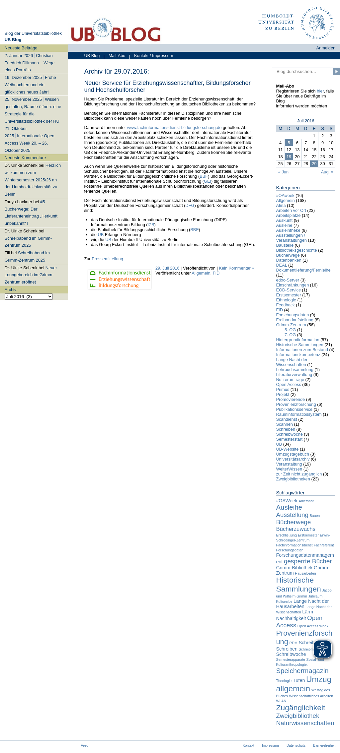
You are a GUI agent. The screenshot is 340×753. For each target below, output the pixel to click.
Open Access (288, 384)
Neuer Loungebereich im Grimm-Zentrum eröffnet (31, 275)
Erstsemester (288, 294)
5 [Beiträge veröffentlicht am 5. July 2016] (289, 142)
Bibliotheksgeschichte (296, 250)
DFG (190, 205)
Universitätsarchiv (292, 459)
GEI (207, 181)
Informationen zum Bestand (302, 349)
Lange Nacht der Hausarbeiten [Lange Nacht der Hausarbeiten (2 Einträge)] (302, 603)
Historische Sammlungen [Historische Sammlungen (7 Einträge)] (298, 584)
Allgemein (201, 273)
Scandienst (286, 419)
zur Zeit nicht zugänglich (299, 473)
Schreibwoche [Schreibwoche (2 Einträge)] (291, 654)
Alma (281, 205)
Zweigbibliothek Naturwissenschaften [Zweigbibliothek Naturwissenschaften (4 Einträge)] (305, 719)
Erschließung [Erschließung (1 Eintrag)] (286, 535)
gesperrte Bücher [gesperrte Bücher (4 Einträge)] (308, 561)
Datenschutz (296, 745)
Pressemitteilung (107, 258)
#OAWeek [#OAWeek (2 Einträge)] (287, 500)
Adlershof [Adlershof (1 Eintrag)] (306, 501)
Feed (84, 745)
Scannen (284, 424)
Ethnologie (286, 299)
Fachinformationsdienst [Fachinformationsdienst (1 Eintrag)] (294, 545)
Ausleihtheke (288, 230)
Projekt (282, 394)
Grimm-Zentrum (291, 324)
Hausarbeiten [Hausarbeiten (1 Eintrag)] (305, 573)
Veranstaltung (289, 464)
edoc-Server (287, 280)
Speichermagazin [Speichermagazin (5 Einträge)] (302, 670)
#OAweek (285, 195)
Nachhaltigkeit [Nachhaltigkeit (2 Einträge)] (291, 618)
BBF (204, 176)
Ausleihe (284, 225)
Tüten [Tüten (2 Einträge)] (299, 680)
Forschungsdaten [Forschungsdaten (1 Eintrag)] (289, 550)
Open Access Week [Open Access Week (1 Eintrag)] (313, 626)
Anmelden (326, 47)
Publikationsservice (294, 409)
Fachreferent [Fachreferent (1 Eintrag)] (324, 545)
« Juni (284, 171)
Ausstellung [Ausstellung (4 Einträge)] (292, 514)
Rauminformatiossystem (298, 414)
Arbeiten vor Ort (291, 210)
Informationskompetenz (298, 354)
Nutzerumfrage (290, 379)
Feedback (285, 304)
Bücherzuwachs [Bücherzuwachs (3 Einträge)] (295, 529)
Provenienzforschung (296, 404)
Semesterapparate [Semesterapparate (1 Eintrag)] (290, 659)
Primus (282, 389)
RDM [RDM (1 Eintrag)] (294, 643)
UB (101, 234)
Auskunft (284, 220)
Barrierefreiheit (324, 745)
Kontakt (248, 745)
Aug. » (327, 171)
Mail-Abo (114, 56)
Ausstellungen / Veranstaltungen (291, 238)
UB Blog (92, 55)
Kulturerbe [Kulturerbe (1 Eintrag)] (284, 601)
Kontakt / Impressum (151, 56)
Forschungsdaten (292, 314)
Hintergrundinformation (297, 339)
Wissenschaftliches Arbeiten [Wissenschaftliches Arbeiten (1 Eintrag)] (311, 696)
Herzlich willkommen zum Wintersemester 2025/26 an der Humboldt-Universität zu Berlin (33, 180)
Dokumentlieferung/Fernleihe (303, 270)
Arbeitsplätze (288, 215)
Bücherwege (287, 255)
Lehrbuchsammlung (294, 369)
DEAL (281, 265)
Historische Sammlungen (299, 344)
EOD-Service (288, 289)
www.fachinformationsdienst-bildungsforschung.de (174, 127)
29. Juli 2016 (167, 268)
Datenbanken (288, 260)
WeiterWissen (289, 469)
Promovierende (290, 399)
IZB (151, 224)
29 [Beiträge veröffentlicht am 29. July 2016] (314, 163)
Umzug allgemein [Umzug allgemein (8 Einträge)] (303, 684)
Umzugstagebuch (292, 454)
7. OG (290, 334)
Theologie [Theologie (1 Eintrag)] (284, 681)
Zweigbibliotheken (293, 478)
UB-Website (287, 449)
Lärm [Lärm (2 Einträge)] (307, 611)
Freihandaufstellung (294, 319)
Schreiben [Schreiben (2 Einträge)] (287, 649)
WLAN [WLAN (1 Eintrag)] (281, 701)
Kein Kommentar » (236, 268)
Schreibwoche (289, 434)
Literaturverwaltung (294, 374)
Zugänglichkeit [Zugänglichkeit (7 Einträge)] (300, 707)
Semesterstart (289, 439)
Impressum (270, 745)
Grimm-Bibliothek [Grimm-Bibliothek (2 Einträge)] (294, 567)
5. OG (290, 329)
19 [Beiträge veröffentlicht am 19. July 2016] (289, 156)
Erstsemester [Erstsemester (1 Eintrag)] (308, 535)
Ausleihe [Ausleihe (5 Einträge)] (289, 507)
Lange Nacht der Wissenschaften (291, 362)
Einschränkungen (292, 284)
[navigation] (34, 172)
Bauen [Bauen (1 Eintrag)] (314, 516)
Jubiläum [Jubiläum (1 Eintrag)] (315, 596)
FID (216, 273)
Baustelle (285, 245)
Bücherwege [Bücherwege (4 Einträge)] (293, 522)
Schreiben (285, 429)
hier (320, 91)
